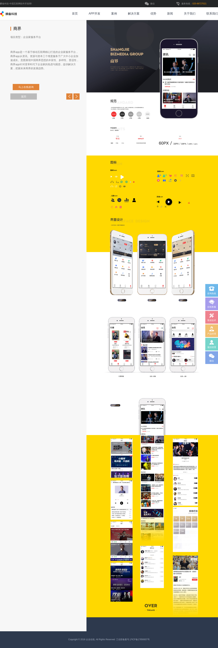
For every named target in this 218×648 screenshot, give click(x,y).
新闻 (170, 13)
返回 (23, 96)
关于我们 (189, 13)
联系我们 (212, 13)
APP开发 (94, 13)
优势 (153, 13)
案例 (114, 13)
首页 (75, 13)
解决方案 (134, 13)
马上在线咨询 (27, 87)
